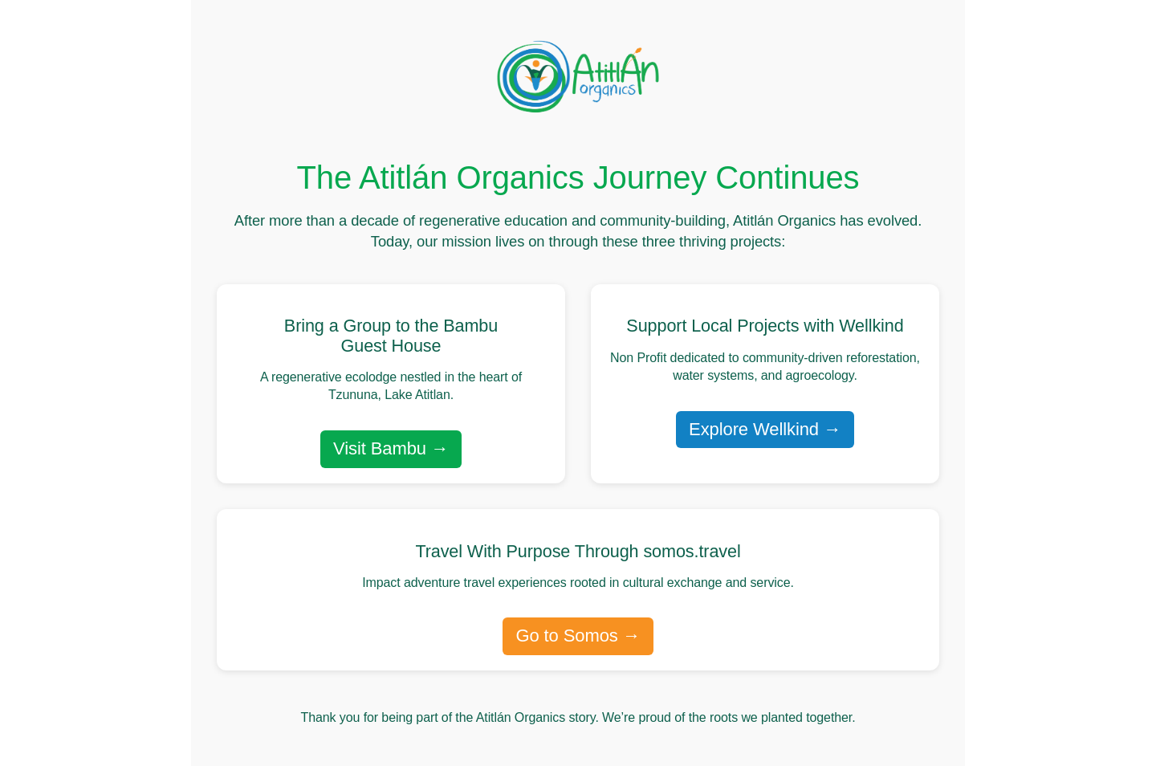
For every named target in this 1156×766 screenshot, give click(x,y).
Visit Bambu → (391, 448)
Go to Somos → (577, 635)
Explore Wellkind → (765, 429)
